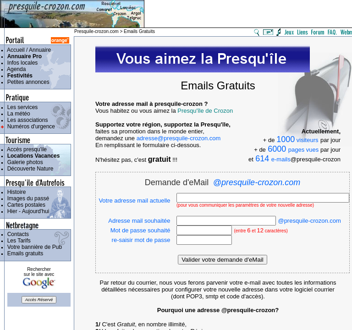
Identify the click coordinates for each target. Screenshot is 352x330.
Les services (21, 107)
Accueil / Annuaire (27, 50)
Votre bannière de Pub (33, 247)
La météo (17, 113)
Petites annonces (27, 82)
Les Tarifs (17, 240)
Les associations (26, 120)
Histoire (15, 192)
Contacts (16, 234)
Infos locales (21, 63)
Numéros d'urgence (29, 126)
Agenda (15, 69)
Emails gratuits (23, 253)
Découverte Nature (28, 168)
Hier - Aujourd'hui (26, 211)
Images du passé (26, 198)
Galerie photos (23, 162)
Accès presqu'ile (25, 149)
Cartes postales (24, 205)
